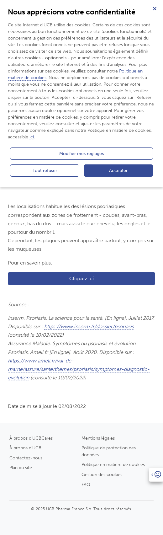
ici (31, 137)
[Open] (156, 475)
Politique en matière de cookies (113, 464)
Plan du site (20, 467)
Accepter (118, 170)
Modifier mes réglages (81, 153)
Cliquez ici (81, 278)
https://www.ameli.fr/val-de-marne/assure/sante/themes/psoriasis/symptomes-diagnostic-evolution (79, 369)
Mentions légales (98, 438)
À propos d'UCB (25, 448)
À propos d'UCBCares (31, 438)
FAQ (86, 484)
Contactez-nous (25, 458)
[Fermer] (154, 8)
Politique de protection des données (109, 451)
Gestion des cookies (102, 474)
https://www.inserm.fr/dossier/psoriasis (89, 326)
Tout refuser (45, 170)
